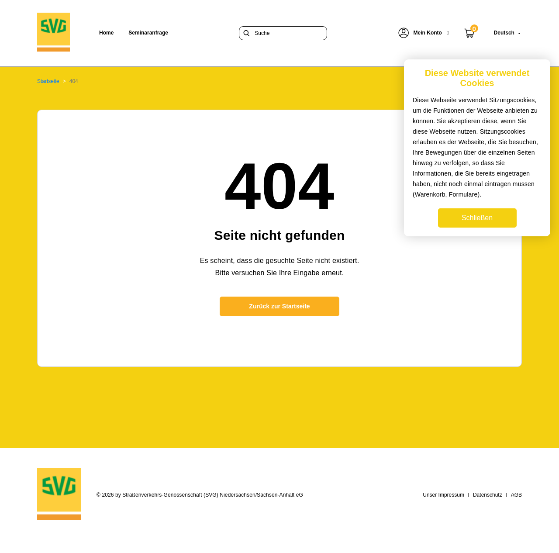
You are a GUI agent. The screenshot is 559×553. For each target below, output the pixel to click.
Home (106, 33)
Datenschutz (487, 495)
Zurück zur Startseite (279, 306)
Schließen (477, 217)
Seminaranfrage (148, 33)
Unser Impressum (443, 495)
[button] (423, 33)
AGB (516, 495)
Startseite (48, 81)
